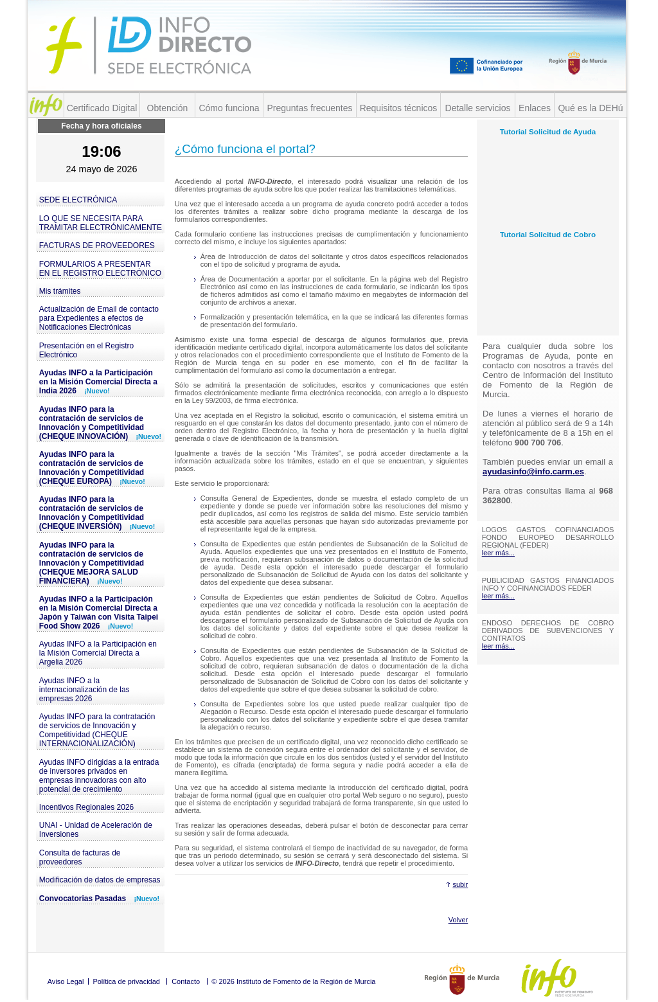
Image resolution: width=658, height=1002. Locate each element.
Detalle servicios (478, 108)
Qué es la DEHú (590, 108)
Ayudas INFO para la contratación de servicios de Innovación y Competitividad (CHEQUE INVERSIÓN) (97, 513)
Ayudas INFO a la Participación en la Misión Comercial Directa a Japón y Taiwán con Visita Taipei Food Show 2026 (98, 613)
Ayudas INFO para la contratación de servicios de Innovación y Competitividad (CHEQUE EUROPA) (92, 468)
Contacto (186, 981)
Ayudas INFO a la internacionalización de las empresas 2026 (84, 689)
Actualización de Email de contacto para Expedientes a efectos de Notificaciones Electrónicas (99, 318)
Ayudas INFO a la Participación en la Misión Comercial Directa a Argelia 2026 (98, 653)
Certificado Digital (102, 108)
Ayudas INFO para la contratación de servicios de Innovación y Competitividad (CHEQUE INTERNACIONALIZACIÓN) (97, 730)
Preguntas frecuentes (309, 108)
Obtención (167, 108)
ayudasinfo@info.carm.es (533, 471)
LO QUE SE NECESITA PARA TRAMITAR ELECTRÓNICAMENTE (100, 223)
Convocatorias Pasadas (99, 898)
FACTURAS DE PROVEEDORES (97, 245)
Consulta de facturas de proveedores (80, 857)
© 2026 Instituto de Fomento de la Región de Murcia (293, 981)
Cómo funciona (229, 108)
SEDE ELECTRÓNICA (78, 199)
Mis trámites (60, 291)
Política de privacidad (126, 981)
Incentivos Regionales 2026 (86, 807)
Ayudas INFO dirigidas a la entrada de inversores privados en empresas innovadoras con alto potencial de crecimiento (99, 776)
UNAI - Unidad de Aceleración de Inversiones (95, 830)
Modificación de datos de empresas (100, 879)
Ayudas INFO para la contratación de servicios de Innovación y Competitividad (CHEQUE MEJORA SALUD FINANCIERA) (91, 563)
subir (460, 884)
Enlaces (535, 108)
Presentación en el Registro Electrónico (86, 350)
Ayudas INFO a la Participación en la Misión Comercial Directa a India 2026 (98, 381)
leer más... (498, 553)
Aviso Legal (66, 981)
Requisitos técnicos (399, 108)
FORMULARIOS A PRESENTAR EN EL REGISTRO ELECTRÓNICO (100, 269)
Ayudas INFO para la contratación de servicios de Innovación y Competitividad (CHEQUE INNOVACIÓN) (100, 423)
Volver (458, 920)
